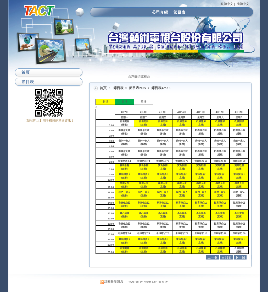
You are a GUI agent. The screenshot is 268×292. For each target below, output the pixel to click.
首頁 (103, 88)
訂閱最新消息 (113, 281)
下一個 (240, 257)
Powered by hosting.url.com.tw (147, 281)
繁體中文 (227, 4)
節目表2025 (138, 88)
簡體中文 (243, 4)
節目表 (179, 12)
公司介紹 (160, 12)
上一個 (213, 257)
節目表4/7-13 (160, 88)
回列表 (226, 257)
